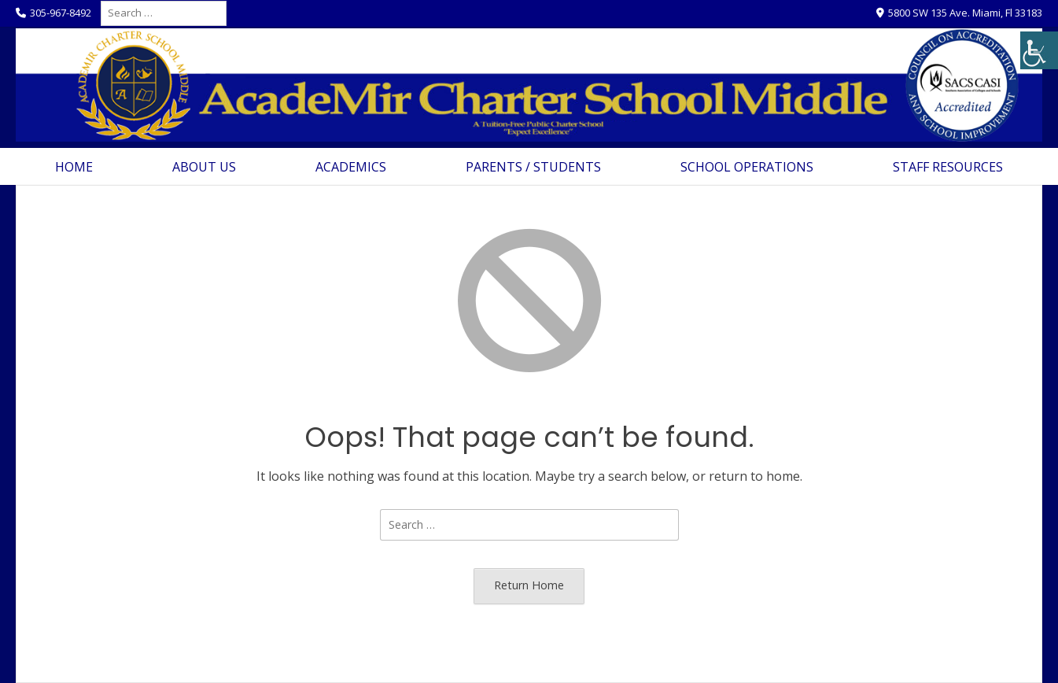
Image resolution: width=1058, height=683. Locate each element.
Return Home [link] (529, 585)
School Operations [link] (746, 166)
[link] (1039, 50)
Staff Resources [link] (948, 166)
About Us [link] (204, 166)
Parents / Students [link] (533, 166)
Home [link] (74, 166)
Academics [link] (350, 166)
